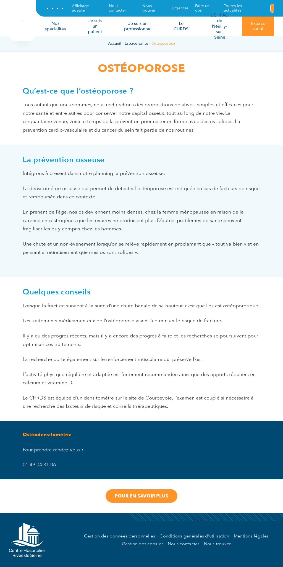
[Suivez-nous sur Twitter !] (52, 8)
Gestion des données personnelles (119, 536)
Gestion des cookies (143, 544)
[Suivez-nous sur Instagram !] (62, 8)
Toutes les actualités (233, 8)
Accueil (114, 43)
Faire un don (202, 8)
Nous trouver (148, 8)
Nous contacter (117, 8)
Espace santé (136, 43)
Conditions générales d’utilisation (194, 536)
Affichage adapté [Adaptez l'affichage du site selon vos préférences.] (80, 8)
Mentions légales (251, 536)
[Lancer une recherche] (272, 8)
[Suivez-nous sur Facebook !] (47, 8)
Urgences (180, 8)
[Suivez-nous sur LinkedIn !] (57, 8)
